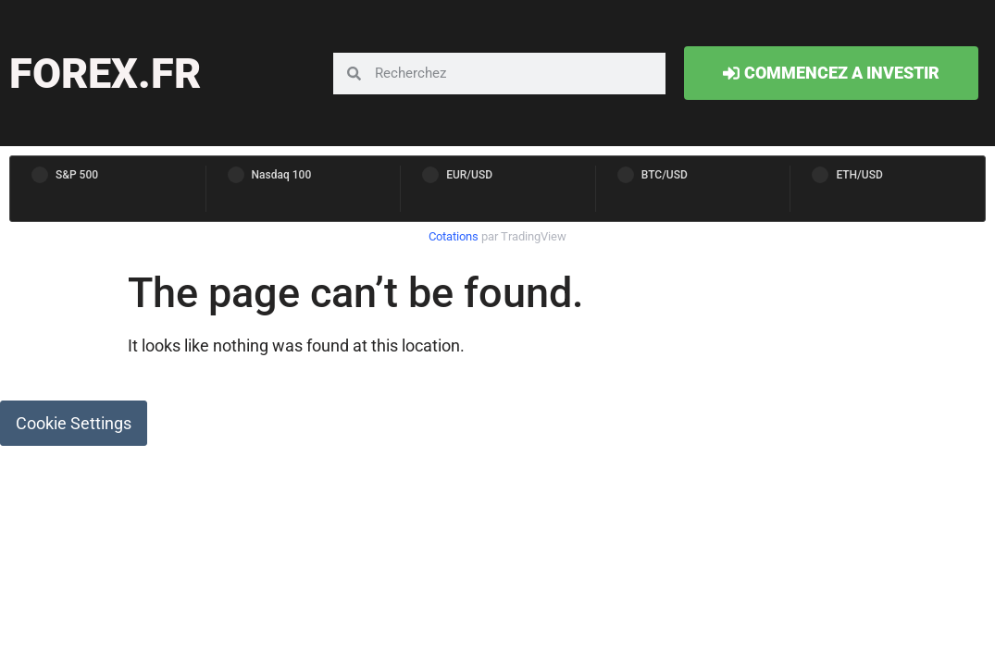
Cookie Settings (73, 423)
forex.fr (105, 73)
